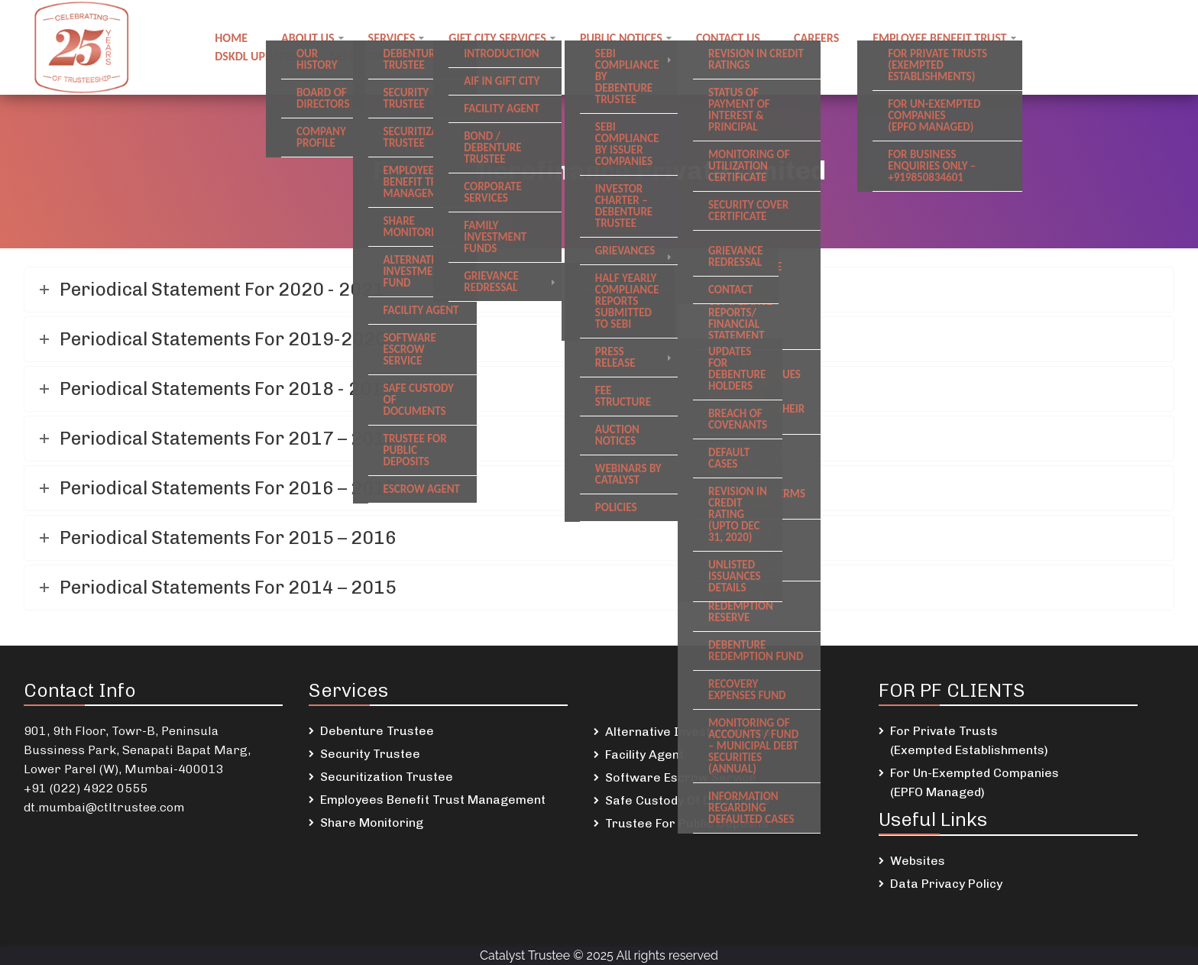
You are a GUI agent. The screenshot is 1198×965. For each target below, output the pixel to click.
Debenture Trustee (377, 731)
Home (231, 38)
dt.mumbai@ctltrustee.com (104, 807)
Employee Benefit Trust (939, 38)
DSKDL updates (255, 56)
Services (392, 38)
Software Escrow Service (680, 777)
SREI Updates (365, 56)
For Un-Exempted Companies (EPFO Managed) (974, 782)
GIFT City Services (497, 38)
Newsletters (471, 56)
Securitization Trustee (386, 776)
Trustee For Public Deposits (687, 823)
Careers (816, 38)
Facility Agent (644, 754)
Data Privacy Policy (946, 883)
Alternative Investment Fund (688, 731)
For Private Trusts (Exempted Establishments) (969, 740)
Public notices (621, 38)
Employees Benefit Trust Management (433, 799)
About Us (307, 38)
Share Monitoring (371, 822)
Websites (917, 860)
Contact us (728, 38)
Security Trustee (370, 753)
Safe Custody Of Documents (687, 800)
